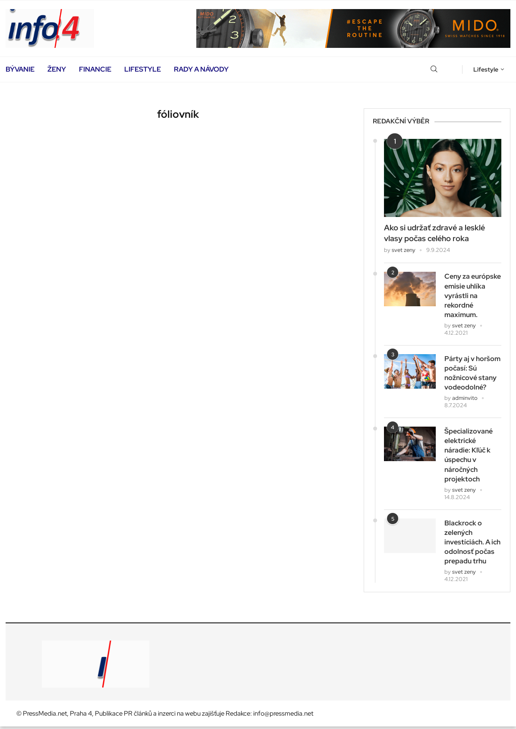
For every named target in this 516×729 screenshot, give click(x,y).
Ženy (56, 69)
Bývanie (20, 69)
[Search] (434, 69)
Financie (95, 69)
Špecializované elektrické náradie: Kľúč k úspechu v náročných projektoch (468, 456)
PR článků (138, 716)
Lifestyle (142, 69)
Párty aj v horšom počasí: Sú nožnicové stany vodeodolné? (472, 374)
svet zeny (403, 250)
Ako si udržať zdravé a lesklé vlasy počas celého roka (434, 233)
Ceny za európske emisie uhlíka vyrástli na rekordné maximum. (472, 296)
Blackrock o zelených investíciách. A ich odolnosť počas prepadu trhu (472, 544)
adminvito (465, 399)
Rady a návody (201, 69)
